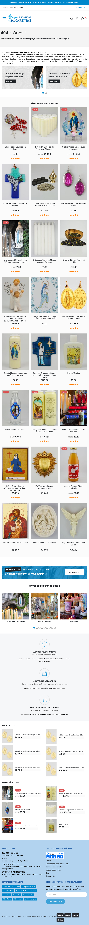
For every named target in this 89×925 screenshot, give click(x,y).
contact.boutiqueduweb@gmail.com (15, 861)
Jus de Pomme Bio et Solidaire (73, 487)
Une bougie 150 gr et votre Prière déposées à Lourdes (15, 261)
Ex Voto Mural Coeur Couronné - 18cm (44, 487)
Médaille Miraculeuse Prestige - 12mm (27, 751)
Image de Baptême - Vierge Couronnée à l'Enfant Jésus (44, 317)
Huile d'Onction (73, 373)
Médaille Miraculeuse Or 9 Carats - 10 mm (73, 317)
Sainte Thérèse (28, 895)
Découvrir (74, 572)
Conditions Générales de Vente (57, 864)
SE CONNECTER (80, 8)
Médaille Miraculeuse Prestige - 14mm (27, 767)
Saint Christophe (30, 899)
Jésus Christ (7, 895)
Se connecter (50, 876)
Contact (48, 861)
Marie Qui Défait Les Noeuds (26, 891)
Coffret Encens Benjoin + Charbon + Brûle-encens (44, 204)
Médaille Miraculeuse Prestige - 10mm (27, 734)
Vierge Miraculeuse (29, 887)
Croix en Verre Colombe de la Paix (15, 204)
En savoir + (10, 81)
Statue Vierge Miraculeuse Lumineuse (73, 148)
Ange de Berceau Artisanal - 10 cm (73, 544)
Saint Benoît (18, 899)
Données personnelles (54, 867)
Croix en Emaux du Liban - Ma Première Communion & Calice (44, 375)
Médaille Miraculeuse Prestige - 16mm (71, 735)
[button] (71, 19)
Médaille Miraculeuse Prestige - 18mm (71, 751)
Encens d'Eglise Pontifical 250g (74, 261)
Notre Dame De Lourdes (11, 887)
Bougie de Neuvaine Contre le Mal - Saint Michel (44, 431)
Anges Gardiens (8, 891)
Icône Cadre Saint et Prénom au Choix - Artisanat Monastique (15, 488)
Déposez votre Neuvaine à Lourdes (73, 431)
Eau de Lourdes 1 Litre (15, 430)
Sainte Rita (16, 895)
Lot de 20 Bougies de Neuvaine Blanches (44, 148)
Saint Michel (7, 899)
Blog (47, 873)
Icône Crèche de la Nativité (44, 543)
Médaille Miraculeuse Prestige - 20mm (71, 767)
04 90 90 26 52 (12, 853)
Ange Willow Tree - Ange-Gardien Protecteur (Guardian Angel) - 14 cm (15, 318)
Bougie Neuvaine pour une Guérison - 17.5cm (15, 374)
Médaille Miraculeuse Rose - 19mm (73, 204)
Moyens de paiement (53, 870)
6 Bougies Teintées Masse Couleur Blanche (44, 261)
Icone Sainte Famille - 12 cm (15, 544)
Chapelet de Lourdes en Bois (15, 148)
